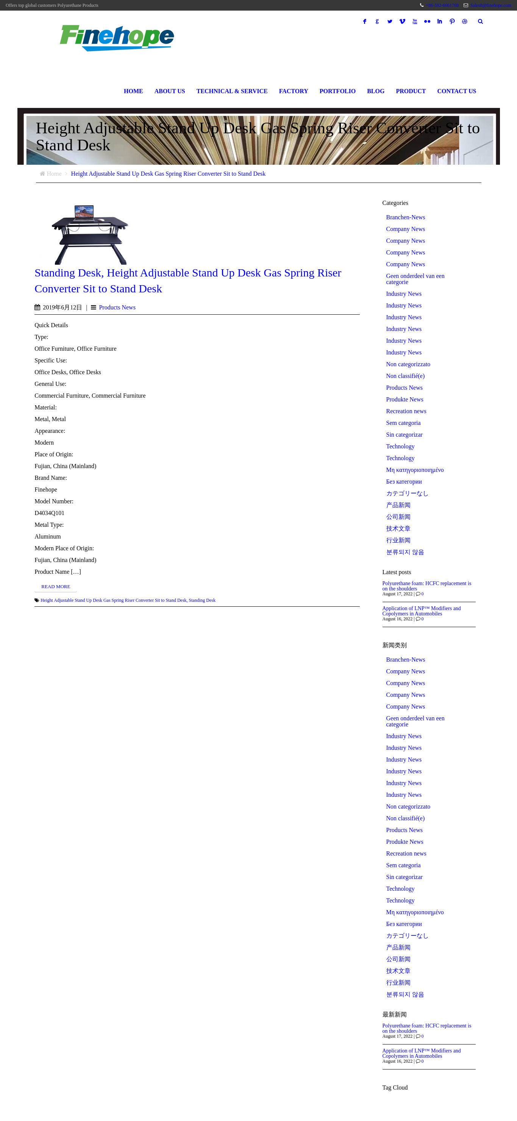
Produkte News (404, 400)
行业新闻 (398, 540)
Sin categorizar (404, 435)
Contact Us (456, 91)
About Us (170, 91)
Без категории (404, 482)
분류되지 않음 (405, 552)
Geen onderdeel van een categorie (415, 279)
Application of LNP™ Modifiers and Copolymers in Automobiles (422, 611)
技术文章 (398, 529)
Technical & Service (232, 91)
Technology (400, 446)
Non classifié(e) (405, 376)
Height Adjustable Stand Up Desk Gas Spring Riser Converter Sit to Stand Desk (168, 173)
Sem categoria (403, 423)
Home (133, 91)
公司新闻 (398, 517)
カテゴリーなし (407, 493)
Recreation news (406, 411)
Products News (117, 307)
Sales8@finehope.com (490, 5)
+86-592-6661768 (442, 5)
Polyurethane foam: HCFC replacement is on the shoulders (427, 586)
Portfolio (338, 91)
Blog (375, 91)
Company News (405, 229)
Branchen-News (405, 217)
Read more (55, 586)
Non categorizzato (408, 364)
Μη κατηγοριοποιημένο (415, 470)
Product (411, 91)
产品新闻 (398, 505)
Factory (293, 91)
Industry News (404, 294)
